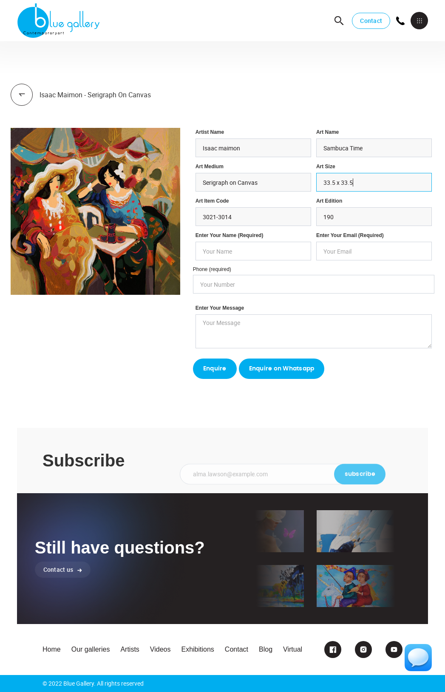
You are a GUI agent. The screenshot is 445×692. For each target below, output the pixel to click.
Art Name (327, 132)
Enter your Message (220, 308)
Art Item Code (212, 201)
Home (52, 649)
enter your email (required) (350, 235)
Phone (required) (212, 269)
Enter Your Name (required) (230, 235)
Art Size (325, 166)
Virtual (292, 649)
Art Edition (329, 201)
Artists (129, 649)
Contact (371, 21)
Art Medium (210, 166)
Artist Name (210, 132)
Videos (160, 649)
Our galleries (90, 649)
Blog (265, 649)
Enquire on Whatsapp (282, 369)
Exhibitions (197, 649)
